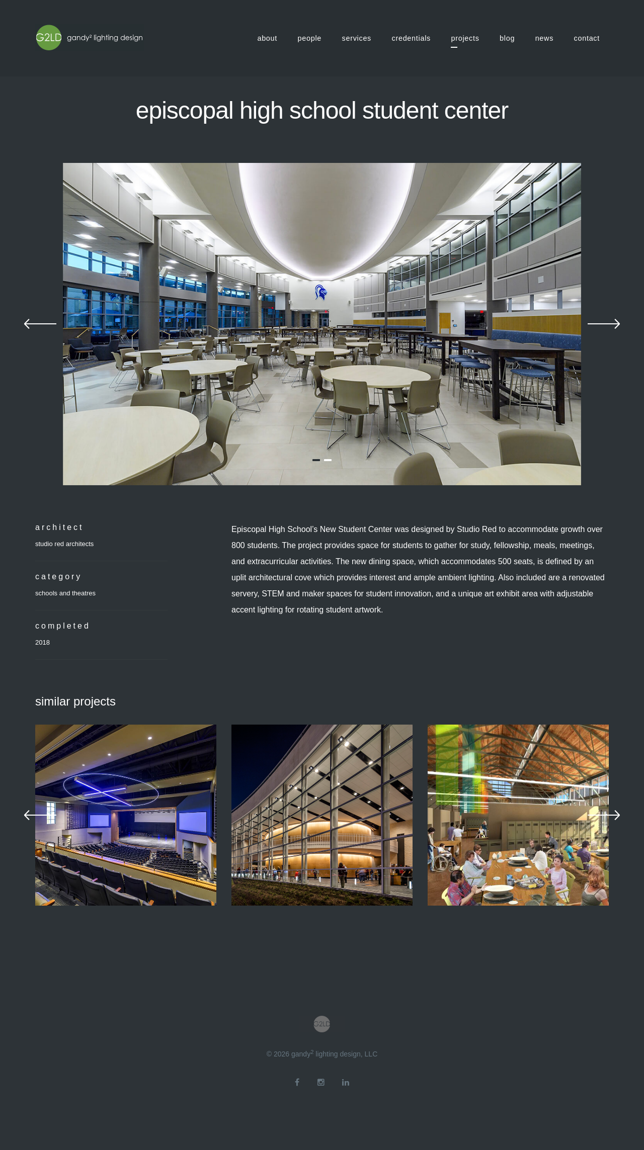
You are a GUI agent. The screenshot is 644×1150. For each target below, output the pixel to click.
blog (507, 38)
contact (587, 38)
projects (465, 38)
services (357, 38)
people (310, 38)
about (267, 38)
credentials (411, 38)
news (544, 38)
